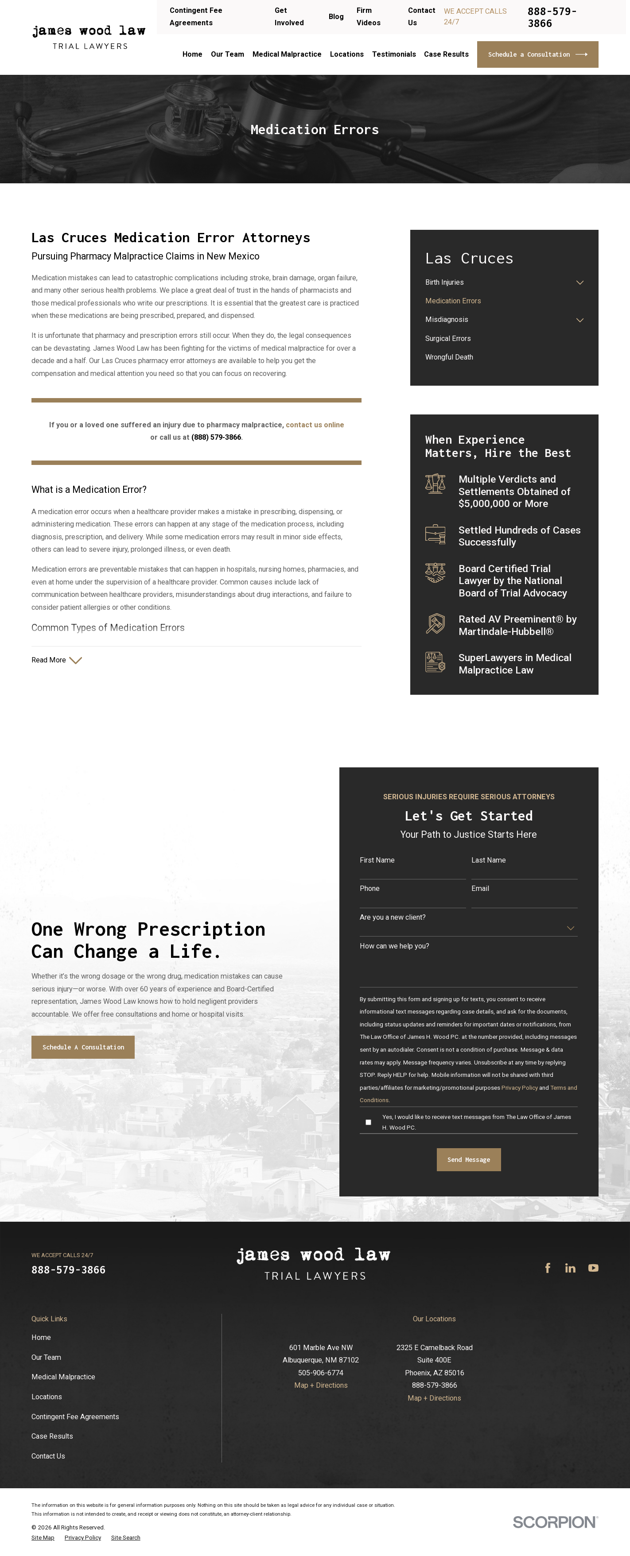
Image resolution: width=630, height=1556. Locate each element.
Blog (336, 16)
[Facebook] (548, 1268)
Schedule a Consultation (538, 54)
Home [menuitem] (192, 54)
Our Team (46, 1357)
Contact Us (48, 1456)
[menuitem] (498, 282)
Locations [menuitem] (347, 54)
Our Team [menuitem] (227, 54)
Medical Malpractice (63, 1377)
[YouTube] (593, 1268)
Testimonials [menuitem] (394, 54)
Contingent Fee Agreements (75, 1417)
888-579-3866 (552, 17)
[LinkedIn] (570, 1268)
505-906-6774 (320, 1373)
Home (41, 1337)
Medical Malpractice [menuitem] (287, 54)
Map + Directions (321, 1385)
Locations (46, 1397)
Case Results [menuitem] (446, 54)
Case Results (52, 1436)
